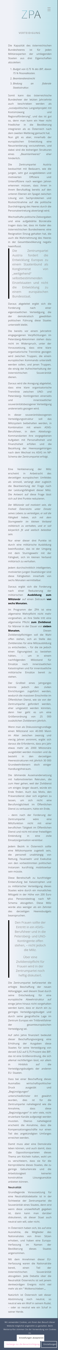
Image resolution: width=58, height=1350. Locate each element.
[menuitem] (48, 10)
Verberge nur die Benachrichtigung (23, 1344)
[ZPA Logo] (31, 14)
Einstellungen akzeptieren (31, 1338)
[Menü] (47, 10)
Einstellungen (49, 1344)
